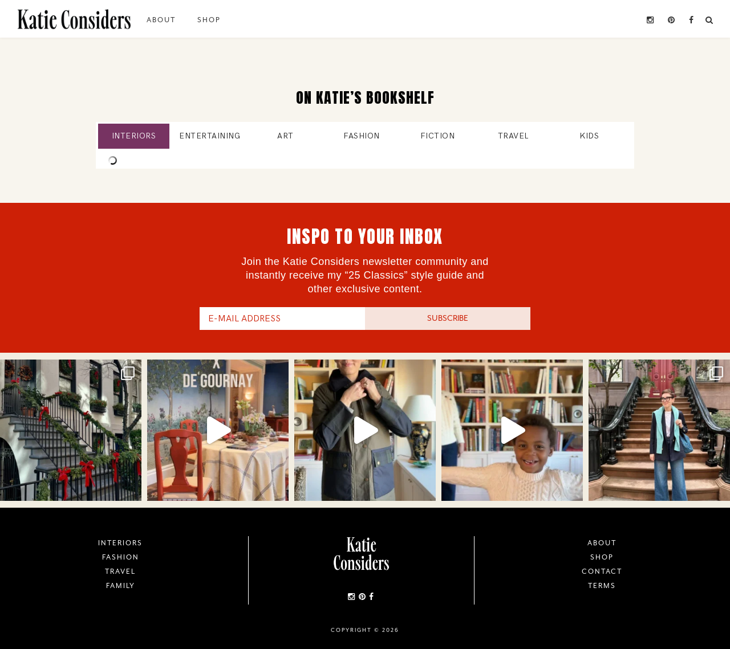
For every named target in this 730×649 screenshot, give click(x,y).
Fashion (361, 136)
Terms (602, 585)
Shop (209, 20)
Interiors (134, 136)
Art (285, 136)
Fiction (437, 136)
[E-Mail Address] (282, 318)
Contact (602, 571)
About (161, 20)
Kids (589, 136)
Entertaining (209, 136)
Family (120, 585)
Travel (513, 136)
